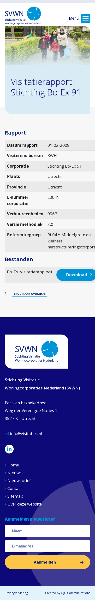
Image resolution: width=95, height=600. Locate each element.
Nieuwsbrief (19, 480)
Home (13, 465)
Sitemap (15, 496)
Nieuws (15, 473)
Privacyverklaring (16, 593)
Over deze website (24, 504)
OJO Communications (75, 593)
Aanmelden (45, 562)
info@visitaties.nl (23, 433)
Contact (14, 488)
